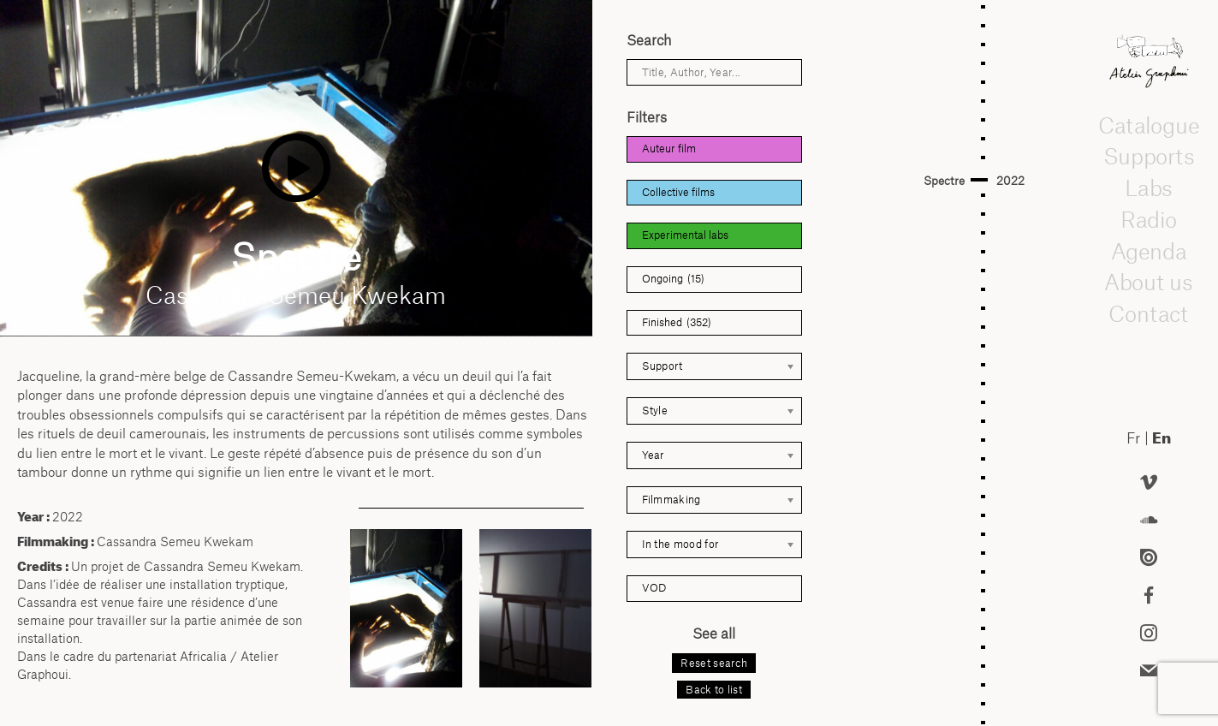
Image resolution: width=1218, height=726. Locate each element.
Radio (1148, 220)
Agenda (1148, 251)
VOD (654, 587)
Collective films (678, 192)
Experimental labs (685, 235)
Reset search (713, 663)
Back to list (714, 689)
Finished (676, 323)
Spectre (944, 180)
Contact (1148, 314)
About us (1148, 282)
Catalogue (1148, 125)
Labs (1149, 188)
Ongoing (673, 279)
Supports (1148, 157)
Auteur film (669, 148)
